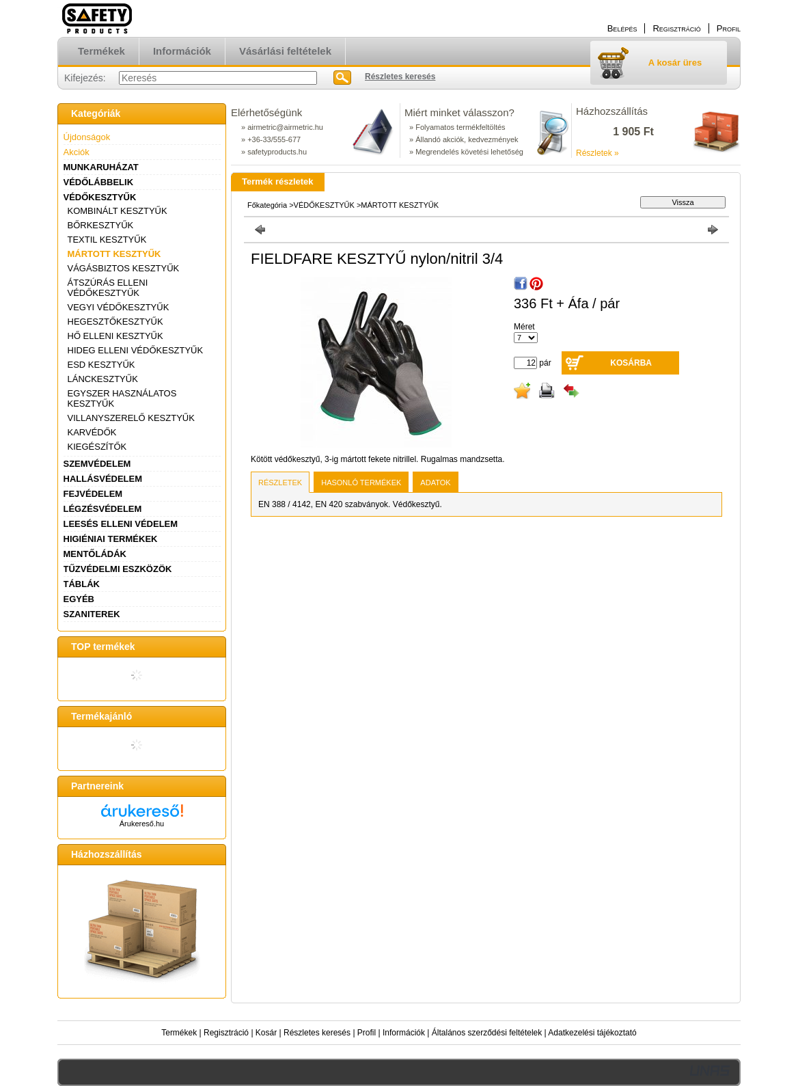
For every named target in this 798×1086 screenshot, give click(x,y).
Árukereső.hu (142, 823)
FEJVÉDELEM (93, 494)
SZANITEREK (92, 614)
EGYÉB (79, 599)
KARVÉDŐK (92, 432)
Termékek (179, 1032)
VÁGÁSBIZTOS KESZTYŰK (124, 268)
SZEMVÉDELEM (97, 464)
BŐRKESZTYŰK (101, 225)
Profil (366, 1032)
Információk (404, 1032)
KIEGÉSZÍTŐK (97, 447)
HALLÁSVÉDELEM (103, 479)
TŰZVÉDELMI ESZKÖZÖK (118, 569)
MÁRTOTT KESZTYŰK (114, 254)
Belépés (622, 28)
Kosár (266, 1032)
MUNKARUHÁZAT (101, 167)
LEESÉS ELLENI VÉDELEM (121, 524)
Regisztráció (226, 1032)
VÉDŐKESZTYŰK (100, 197)
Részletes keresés (317, 1032)
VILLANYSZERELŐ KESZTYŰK (131, 418)
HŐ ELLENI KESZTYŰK (115, 336)
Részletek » (597, 153)
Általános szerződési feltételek (487, 1032)
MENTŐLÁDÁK (95, 554)
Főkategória (267, 205)
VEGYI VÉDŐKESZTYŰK (118, 307)
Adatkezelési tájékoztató (592, 1032)
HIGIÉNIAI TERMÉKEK (111, 539)
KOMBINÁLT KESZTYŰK (117, 211)
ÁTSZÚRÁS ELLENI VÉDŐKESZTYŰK (108, 287)
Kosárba (631, 363)
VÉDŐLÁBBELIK (99, 182)
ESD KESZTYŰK (101, 364)
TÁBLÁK (82, 584)
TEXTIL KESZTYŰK (107, 239)
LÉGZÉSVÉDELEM (103, 509)
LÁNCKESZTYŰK (103, 379)
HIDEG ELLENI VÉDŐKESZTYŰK (136, 350)
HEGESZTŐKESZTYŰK (115, 321)
